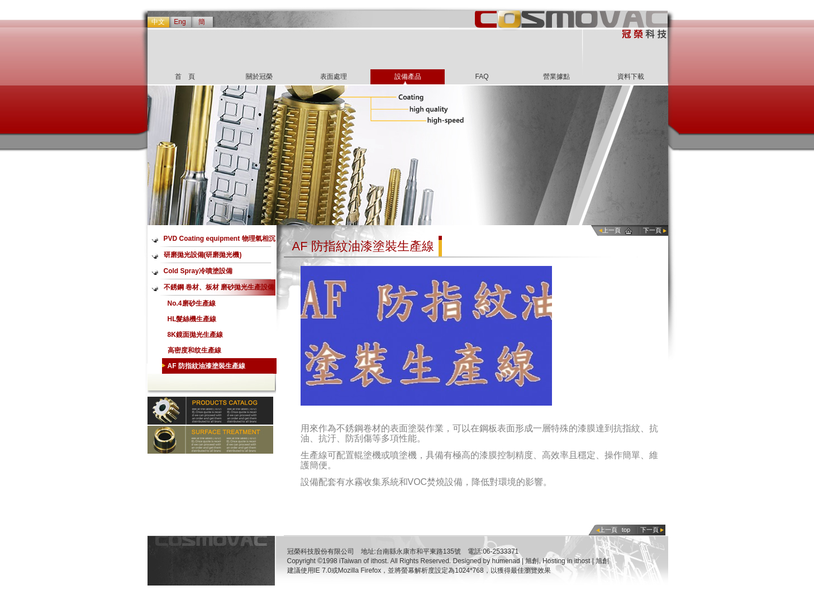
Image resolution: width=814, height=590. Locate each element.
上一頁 (611, 230)
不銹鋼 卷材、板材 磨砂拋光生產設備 (219, 287)
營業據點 (556, 76)
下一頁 (652, 230)
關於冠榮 (259, 76)
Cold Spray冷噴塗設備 (198, 271)
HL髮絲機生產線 (192, 319)
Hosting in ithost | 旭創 (575, 561)
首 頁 (185, 76)
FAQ (481, 76)
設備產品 (407, 76)
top (626, 529)
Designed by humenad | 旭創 (496, 561)
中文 (158, 22)
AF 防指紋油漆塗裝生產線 (206, 366)
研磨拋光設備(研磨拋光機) (203, 255)
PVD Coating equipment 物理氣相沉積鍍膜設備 (219, 241)
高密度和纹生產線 (194, 350)
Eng (179, 22)
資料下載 (630, 76)
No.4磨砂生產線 (192, 303)
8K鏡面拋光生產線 (195, 335)
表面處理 (333, 76)
